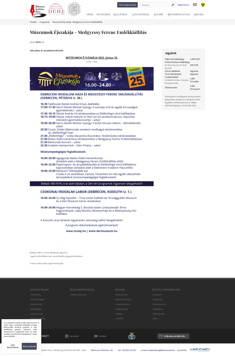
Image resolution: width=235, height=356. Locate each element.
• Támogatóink (158, 314)
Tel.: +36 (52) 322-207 (127, 350)
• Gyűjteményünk (122, 304)
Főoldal (33, 22)
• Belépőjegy (35, 309)
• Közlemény (35, 294)
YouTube (102, 336)
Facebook (74, 336)
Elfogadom (29, 346)
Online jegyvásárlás (127, 4)
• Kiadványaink (121, 309)
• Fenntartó (157, 294)
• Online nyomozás (78, 294)
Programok (103, 14)
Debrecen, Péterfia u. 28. (102, 350)
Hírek (90, 14)
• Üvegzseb (157, 299)
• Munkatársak (121, 294)
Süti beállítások (13, 346)
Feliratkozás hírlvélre (175, 336)
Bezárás (37, 323)
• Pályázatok (157, 309)
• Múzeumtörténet (123, 299)
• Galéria (118, 314)
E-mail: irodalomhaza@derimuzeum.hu (158, 350)
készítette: (182, 350)
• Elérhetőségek (37, 299)
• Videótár (119, 318)
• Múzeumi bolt (36, 314)
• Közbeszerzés (159, 304)
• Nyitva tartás (36, 304)
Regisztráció (183, 5)
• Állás (154, 318)
